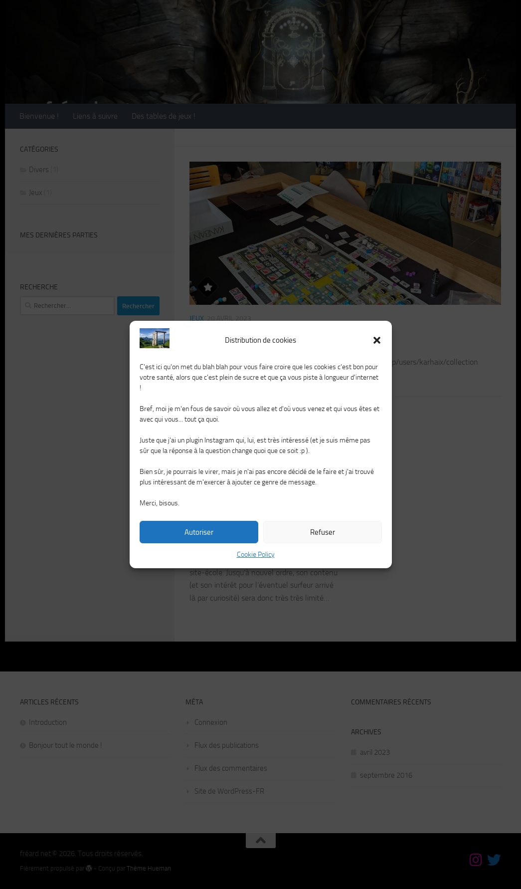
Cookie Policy (256, 554)
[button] (377, 340)
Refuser (322, 532)
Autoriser (198, 532)
